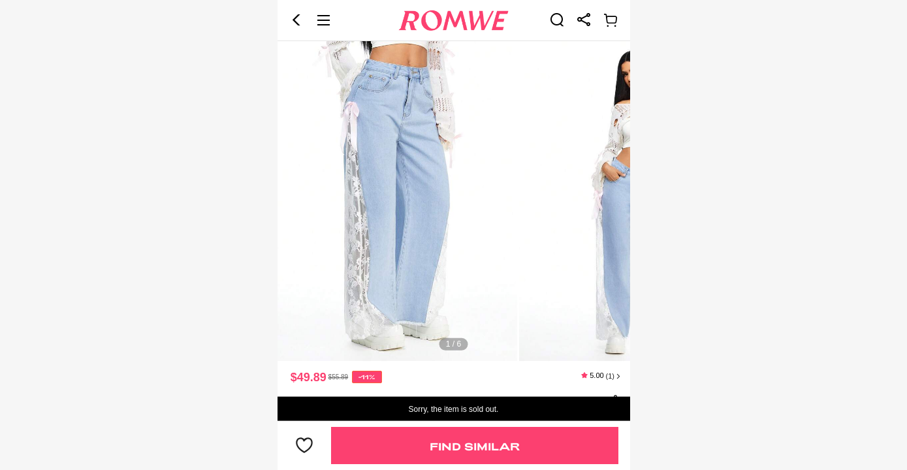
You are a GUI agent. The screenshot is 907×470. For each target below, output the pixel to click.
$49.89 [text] (308, 377)
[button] (296, 20)
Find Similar (475, 446)
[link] (557, 19)
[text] (454, 201)
